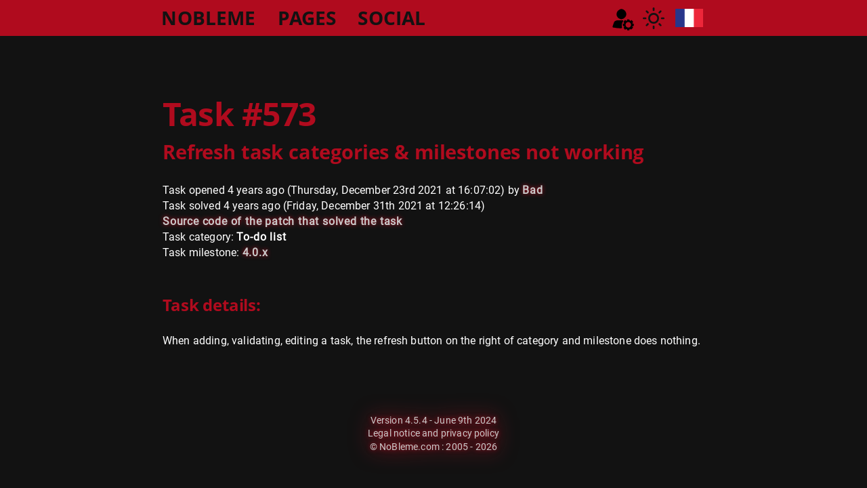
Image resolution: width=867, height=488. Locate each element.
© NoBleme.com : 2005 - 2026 (433, 446)
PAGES (307, 17)
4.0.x (255, 252)
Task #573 (239, 114)
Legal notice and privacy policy (433, 433)
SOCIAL (391, 17)
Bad (532, 190)
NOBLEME (208, 17)
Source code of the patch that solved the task (282, 221)
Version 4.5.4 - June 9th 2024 (434, 420)
